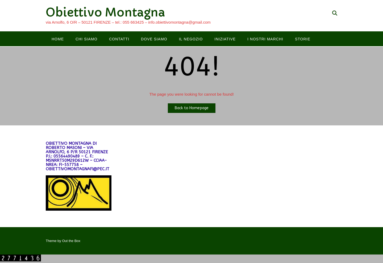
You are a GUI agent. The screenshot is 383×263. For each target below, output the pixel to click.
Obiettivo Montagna (105, 12)
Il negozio (191, 39)
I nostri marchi (265, 39)
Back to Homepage (192, 108)
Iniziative (225, 39)
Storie (302, 39)
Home (58, 39)
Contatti (119, 39)
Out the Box (71, 241)
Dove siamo (154, 39)
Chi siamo (86, 39)
